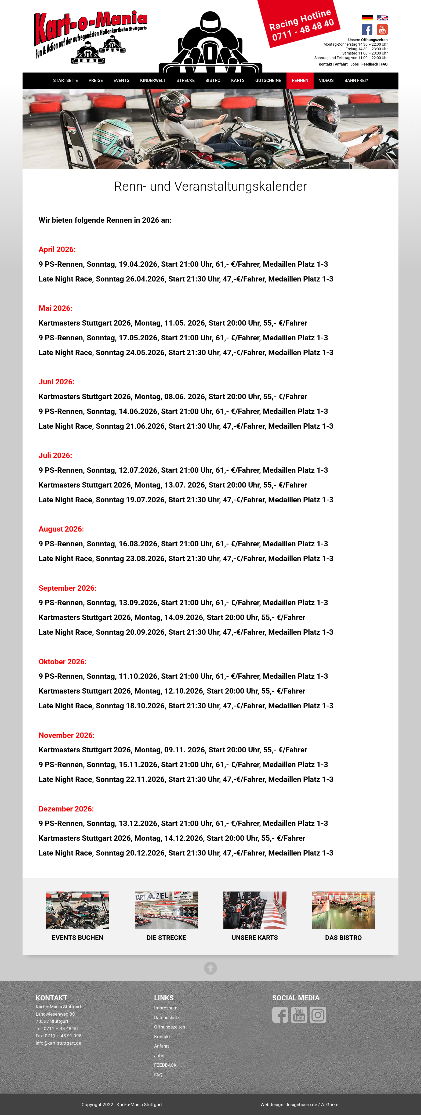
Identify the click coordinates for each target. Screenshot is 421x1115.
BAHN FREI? (356, 80)
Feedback (369, 64)
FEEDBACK (165, 1065)
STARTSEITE (65, 80)
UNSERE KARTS (255, 937)
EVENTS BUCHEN (77, 937)
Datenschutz (166, 1017)
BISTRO (212, 80)
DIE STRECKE (166, 937)
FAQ (384, 64)
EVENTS (121, 80)
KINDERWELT (153, 80)
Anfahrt (341, 64)
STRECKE (185, 80)
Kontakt (325, 64)
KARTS (238, 80)
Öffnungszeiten (169, 1027)
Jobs (355, 64)
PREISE (96, 80)
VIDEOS (326, 80)
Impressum (165, 1008)
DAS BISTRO (343, 937)
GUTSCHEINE (268, 80)
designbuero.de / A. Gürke (311, 1104)
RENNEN (300, 80)
